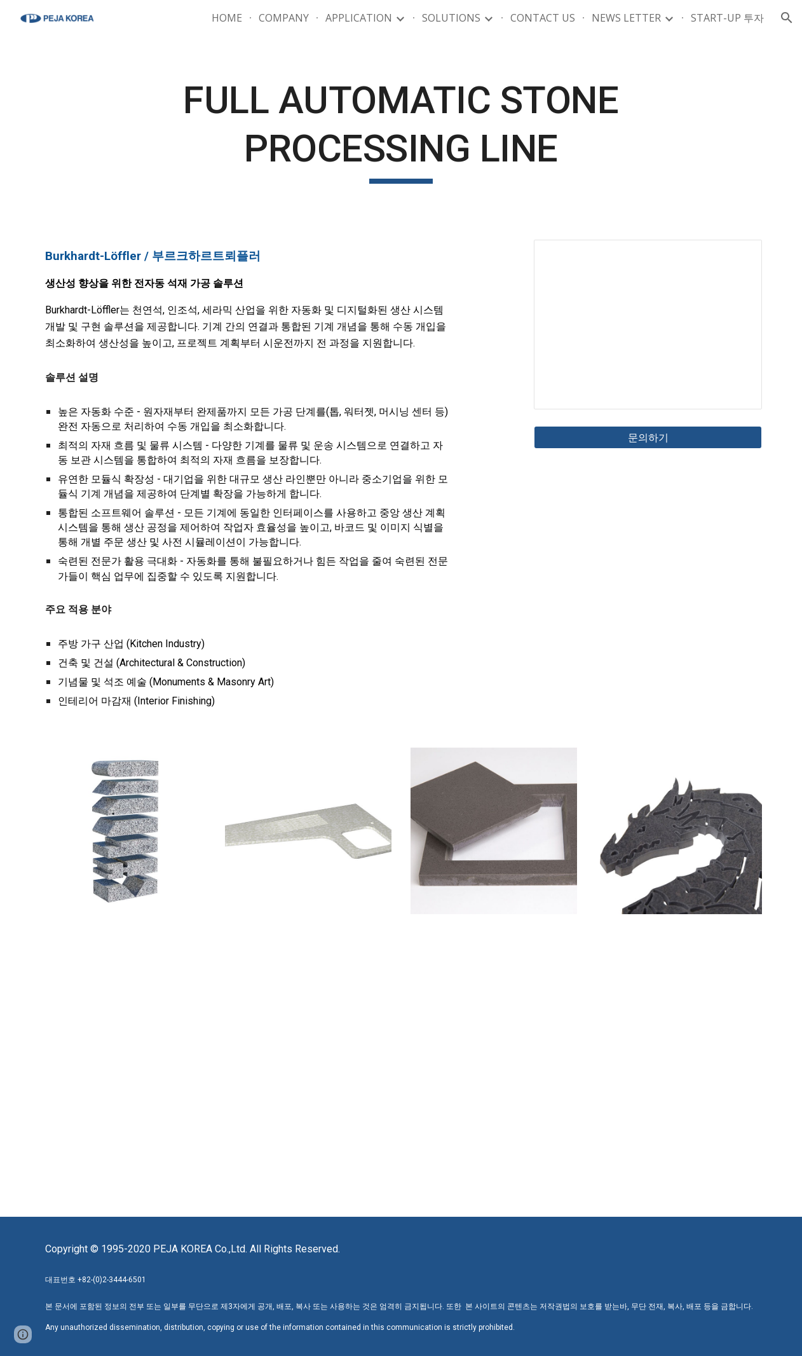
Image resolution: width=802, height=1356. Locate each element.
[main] (401, 130)
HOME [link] (227, 18)
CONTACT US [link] (542, 18)
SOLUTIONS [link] (451, 18)
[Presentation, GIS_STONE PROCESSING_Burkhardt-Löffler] (648, 324)
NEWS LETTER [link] (626, 18)
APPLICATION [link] (358, 18)
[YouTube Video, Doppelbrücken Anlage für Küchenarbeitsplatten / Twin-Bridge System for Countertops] (587, 1082)
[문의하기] (648, 437)
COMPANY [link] (284, 18)
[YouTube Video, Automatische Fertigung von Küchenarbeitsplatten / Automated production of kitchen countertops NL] (216, 1082)
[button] (786, 18)
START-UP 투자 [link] (727, 18)
